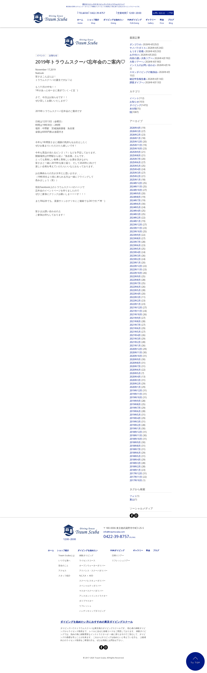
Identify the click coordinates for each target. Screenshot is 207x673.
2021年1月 (137, 345)
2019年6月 (137, 411)
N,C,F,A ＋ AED (86, 575)
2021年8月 (137, 321)
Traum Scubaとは (66, 555)
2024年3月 (137, 214)
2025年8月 (137, 155)
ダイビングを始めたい (88, 550)
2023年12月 (138, 224)
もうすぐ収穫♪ (137, 51)
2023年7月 (137, 241)
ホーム (51, 550)
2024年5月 (137, 207)
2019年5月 (137, 414)
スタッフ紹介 (64, 575)
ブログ (156, 550)
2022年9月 (137, 276)
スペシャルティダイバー (90, 585)
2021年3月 (137, 338)
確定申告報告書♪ (138, 79)
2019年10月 (138, 397)
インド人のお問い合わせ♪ (143, 65)
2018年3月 (137, 463)
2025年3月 (137, 172)
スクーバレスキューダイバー (92, 580)
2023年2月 (137, 259)
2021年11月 (138, 311)
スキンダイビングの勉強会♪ (144, 72)
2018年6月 (137, 452)
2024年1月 (137, 221)
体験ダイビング (86, 555)
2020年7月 (137, 366)
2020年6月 (137, 369)
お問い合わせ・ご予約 (163, 13)
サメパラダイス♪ (138, 47)
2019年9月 (137, 400)
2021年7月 (137, 324)
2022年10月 (138, 272)
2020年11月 (138, 352)
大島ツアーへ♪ (137, 61)
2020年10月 (138, 355)
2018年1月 (137, 470)
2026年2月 (137, 134)
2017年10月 (137, 480)
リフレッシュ (85, 605)
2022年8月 (137, 279)
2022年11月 (138, 269)
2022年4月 (137, 293)
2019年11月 (138, 393)
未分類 (135, 108)
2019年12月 (138, 390)
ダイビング (139, 105)
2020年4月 (137, 376)
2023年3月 (137, 255)
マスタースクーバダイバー (91, 590)
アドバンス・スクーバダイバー (93, 570)
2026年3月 (137, 131)
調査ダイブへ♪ (137, 82)
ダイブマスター (86, 600)
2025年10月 (138, 148)
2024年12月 (138, 183)
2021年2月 (137, 342)
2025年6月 (137, 162)
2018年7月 (137, 449)
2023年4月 (137, 252)
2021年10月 (138, 314)
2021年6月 (137, 328)
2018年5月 (137, 456)
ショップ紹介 (63, 550)
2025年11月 (138, 145)
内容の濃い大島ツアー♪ (142, 58)
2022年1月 (137, 304)
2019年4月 (137, 418)
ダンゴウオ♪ (136, 44)
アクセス (62, 570)
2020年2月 (137, 383)
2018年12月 (138, 431)
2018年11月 (138, 435)
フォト (134, 496)
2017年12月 (138, 473)
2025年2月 (137, 176)
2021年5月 (137, 331)
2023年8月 (137, 238)
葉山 (133, 499)
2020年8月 (137, 362)
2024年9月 (137, 193)
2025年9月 (137, 152)
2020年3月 (137, 380)
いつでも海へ (64, 560)
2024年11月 (138, 186)
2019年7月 (137, 407)
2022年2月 (137, 300)
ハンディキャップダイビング (92, 610)
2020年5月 (137, 373)
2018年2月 (137, 466)
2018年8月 (137, 445)
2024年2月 (137, 217)
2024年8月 (137, 196)
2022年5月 (137, 290)
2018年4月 (137, 459)
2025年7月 (137, 158)
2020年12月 (138, 349)
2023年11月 (138, 228)
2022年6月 (137, 286)
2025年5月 (137, 165)
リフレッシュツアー (121, 560)
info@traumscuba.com (114, 531)
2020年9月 (137, 359)
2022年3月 (137, 297)
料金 (148, 550)
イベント (41, 55)
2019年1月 (137, 428)
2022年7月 (137, 283)
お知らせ (53, 55)
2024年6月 (137, 203)
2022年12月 (138, 266)
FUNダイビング (117, 550)
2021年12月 (138, 307)
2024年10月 (138, 190)
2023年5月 (137, 248)
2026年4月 (137, 127)
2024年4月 (137, 210)
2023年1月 (137, 262)
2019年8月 (137, 404)
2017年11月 (138, 476)
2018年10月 (138, 438)
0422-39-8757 (97, 13)
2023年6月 (137, 245)
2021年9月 (137, 317)
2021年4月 (137, 335)
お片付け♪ (135, 54)
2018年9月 (137, 442)
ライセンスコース (87, 560)
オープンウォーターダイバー (92, 565)
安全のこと (63, 565)
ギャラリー (138, 550)
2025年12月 (138, 141)
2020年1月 (137, 387)
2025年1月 (137, 179)
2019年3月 (137, 421)
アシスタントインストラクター (93, 595)
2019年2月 (137, 425)
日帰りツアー (118, 555)
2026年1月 (137, 138)
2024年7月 (137, 200)
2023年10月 (138, 231)
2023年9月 (137, 234)
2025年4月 (137, 169)
